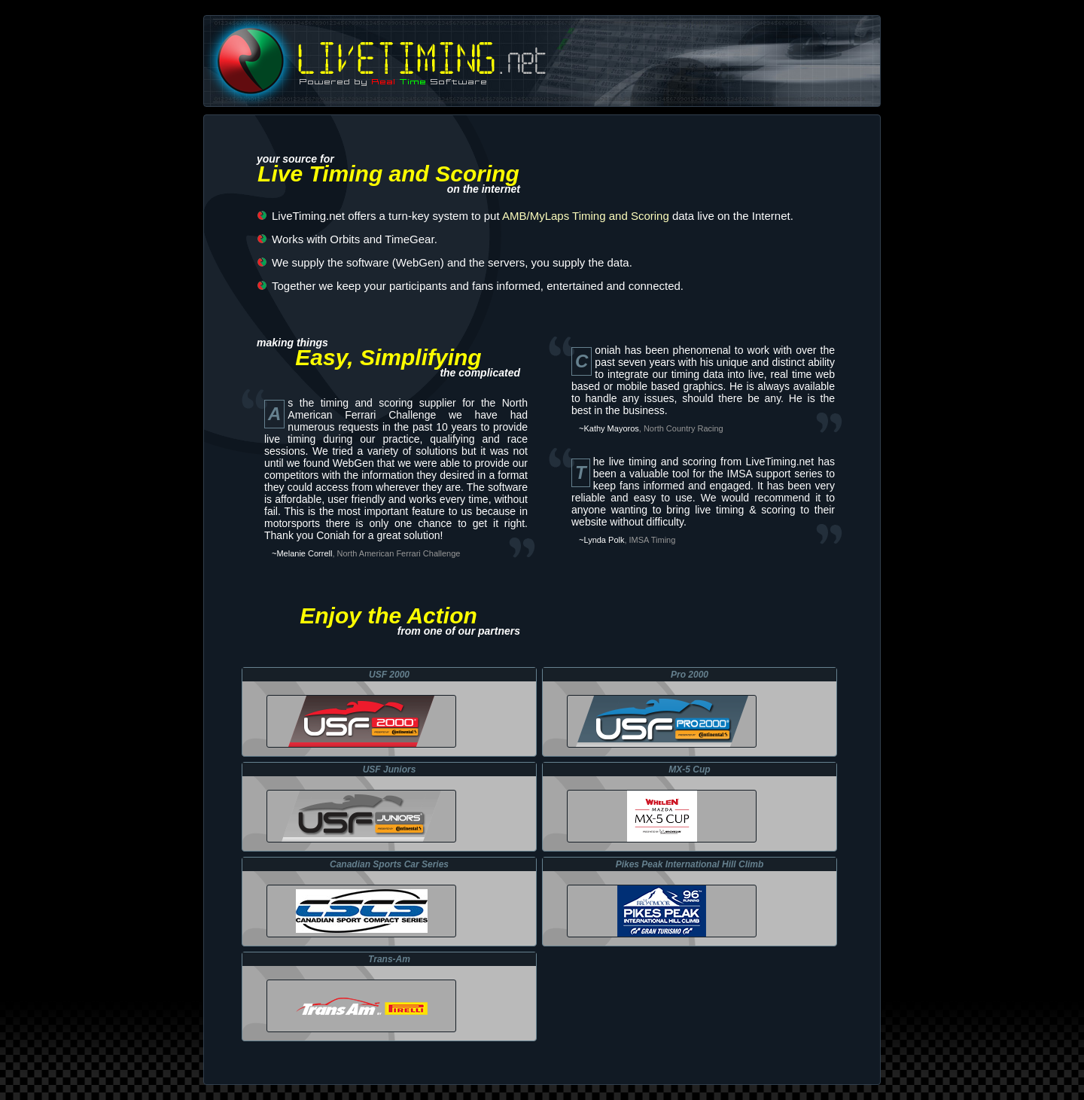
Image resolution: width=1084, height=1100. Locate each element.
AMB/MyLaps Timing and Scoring (585, 215)
